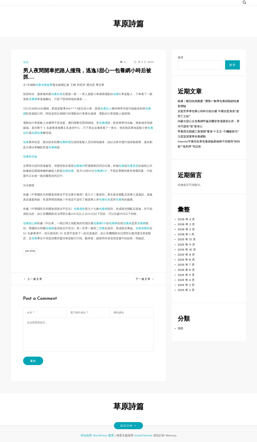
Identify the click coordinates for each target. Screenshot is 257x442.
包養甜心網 (30, 223)
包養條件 (79, 165)
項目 (26, 62)
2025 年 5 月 (186, 274)
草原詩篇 (128, 24)
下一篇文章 (143, 278)
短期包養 (37, 132)
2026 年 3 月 (186, 224)
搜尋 (180, 57)
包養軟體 (65, 142)
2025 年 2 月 (186, 290)
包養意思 (132, 165)
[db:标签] (30, 251)
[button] (244, 2)
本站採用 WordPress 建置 (98, 435)
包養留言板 (30, 156)
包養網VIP (100, 170)
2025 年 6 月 (186, 269)
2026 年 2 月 (186, 229)
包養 (38, 84)
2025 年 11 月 (186, 244)
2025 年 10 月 (187, 249)
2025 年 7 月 (186, 264)
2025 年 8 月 (186, 259)
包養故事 (46, 84)
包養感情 (79, 208)
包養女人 (106, 108)
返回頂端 (128, 425)
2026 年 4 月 (186, 219)
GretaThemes (143, 435)
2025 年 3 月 (186, 284)
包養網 (33, 99)
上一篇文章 (34, 278)
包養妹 (127, 223)
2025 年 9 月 (186, 254)
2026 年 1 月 (186, 234)
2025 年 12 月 (187, 239)
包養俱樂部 (143, 228)
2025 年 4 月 (186, 279)
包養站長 (56, 94)
